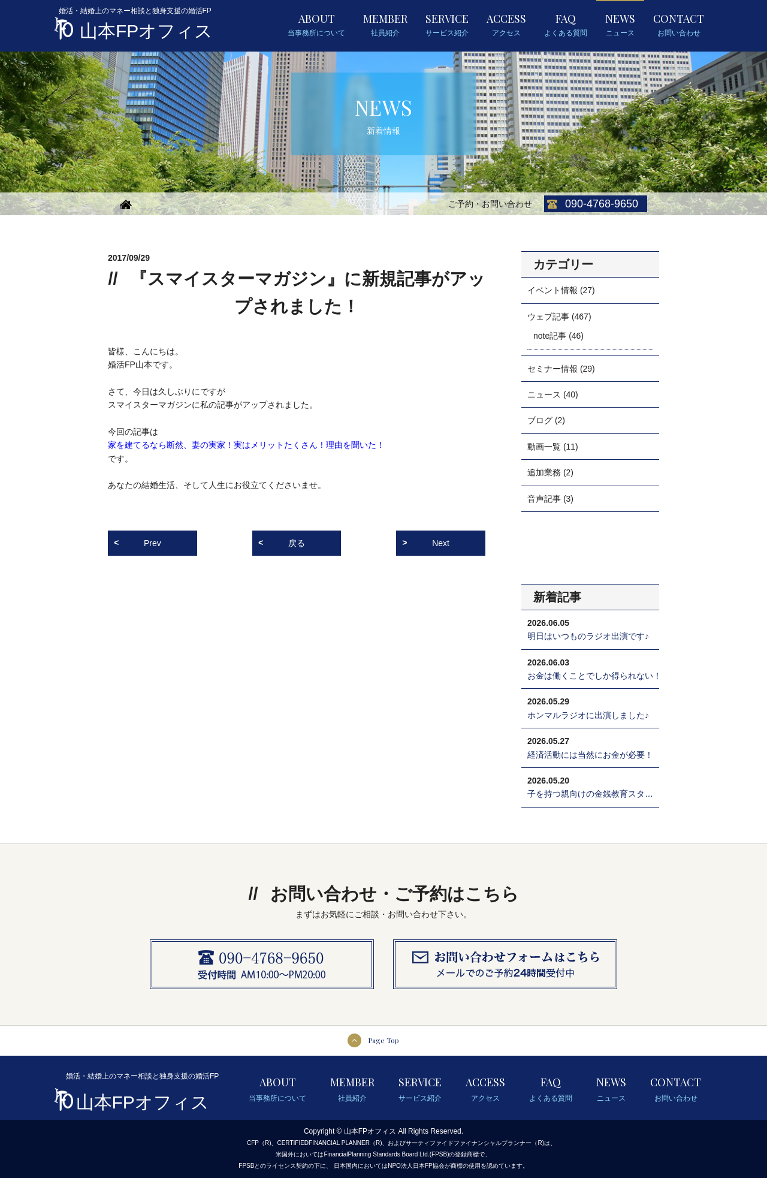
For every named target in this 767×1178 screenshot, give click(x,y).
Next (440, 543)
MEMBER (385, 25)
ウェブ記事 (548, 316)
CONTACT (678, 25)
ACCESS (506, 25)
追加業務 (544, 472)
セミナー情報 (552, 368)
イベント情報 (552, 290)
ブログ (539, 420)
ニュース (544, 394)
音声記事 (544, 499)
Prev (152, 543)
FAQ (565, 25)
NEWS (620, 25)
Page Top (383, 1040)
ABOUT (316, 25)
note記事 (549, 336)
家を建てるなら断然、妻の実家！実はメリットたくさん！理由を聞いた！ (246, 445)
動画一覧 (544, 446)
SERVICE (447, 25)
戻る (296, 543)
